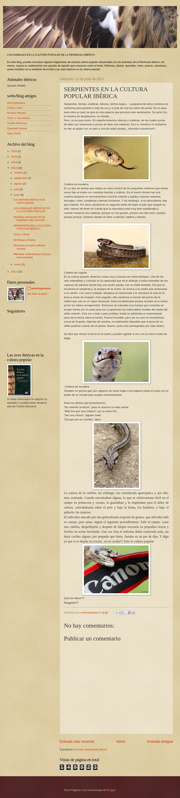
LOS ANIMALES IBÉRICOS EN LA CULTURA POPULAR (32, 210)
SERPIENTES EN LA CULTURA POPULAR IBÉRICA (32, 227)
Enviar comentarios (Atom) (91, 749)
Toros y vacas (22, 234)
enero (18, 264)
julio (16, 189)
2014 (14, 162)
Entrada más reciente (77, 742)
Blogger (111, 790)
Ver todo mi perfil (37, 293)
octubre (19, 172)
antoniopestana (16, 102)
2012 (14, 271)
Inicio (120, 742)
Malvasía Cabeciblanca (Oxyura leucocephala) (32, 256)
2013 (14, 167)
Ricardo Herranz (16, 112)
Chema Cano (14, 107)
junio (17, 194)
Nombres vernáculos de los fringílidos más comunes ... (31, 218)
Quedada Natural (17, 128)
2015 (14, 156)
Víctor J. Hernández (18, 118)
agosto (18, 183)
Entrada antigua (160, 742)
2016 (14, 151)
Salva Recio (14, 133)
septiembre (21, 178)
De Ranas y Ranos (24, 239)
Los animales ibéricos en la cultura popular (29, 201)
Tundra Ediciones (17, 123)
